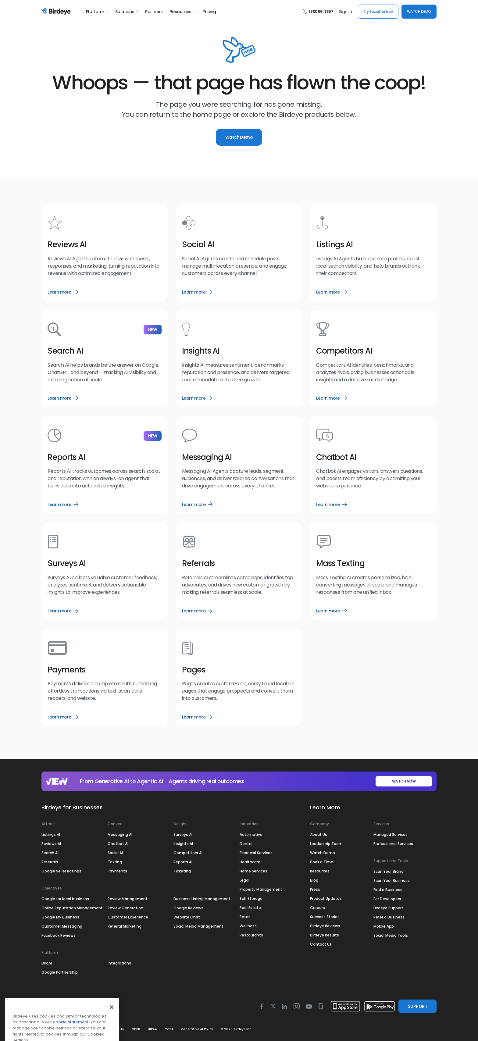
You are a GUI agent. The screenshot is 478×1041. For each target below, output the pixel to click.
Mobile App (383, 926)
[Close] (111, 1033)
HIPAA (152, 1029)
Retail (245, 916)
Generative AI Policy (197, 1029)
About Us (318, 834)
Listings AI (50, 834)
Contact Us (321, 944)
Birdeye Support (388, 908)
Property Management (261, 889)
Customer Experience (128, 917)
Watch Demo (239, 137)
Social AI (115, 852)
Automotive (251, 834)
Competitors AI (187, 852)
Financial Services (256, 852)
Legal (244, 880)
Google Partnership (59, 972)
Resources (182, 11)
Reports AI (182, 862)
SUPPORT (417, 1006)
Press (315, 889)
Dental (246, 843)
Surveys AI (182, 834)
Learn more (63, 292)
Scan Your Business (391, 880)
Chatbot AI (118, 843)
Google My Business (60, 917)
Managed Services (390, 834)
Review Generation (125, 908)
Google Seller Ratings (61, 871)
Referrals (49, 862)
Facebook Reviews (58, 935)
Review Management (128, 898)
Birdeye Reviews (325, 926)
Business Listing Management (201, 898)
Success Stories (325, 916)
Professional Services (393, 843)
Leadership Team (326, 843)
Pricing (209, 11)
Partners (154, 11)
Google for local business (65, 898)
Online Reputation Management (72, 908)
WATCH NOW (404, 781)
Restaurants (251, 935)
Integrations (119, 963)
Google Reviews (188, 908)
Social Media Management (198, 926)
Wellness (248, 926)
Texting (115, 862)
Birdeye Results (324, 935)
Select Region (62, 1006)
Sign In (345, 11)
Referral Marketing (124, 926)
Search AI (50, 852)
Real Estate (250, 907)
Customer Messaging (61, 926)
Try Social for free (378, 11)
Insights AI (183, 843)
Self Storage (251, 898)
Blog (314, 880)
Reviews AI (51, 843)
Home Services (253, 871)
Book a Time (321, 862)
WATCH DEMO (419, 11)
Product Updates (326, 898)
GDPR (136, 1029)
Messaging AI (120, 834)
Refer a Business (389, 917)
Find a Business (387, 889)
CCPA (169, 1029)
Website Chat (186, 917)
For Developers (387, 898)
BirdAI (46, 963)
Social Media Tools (390, 935)
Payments (117, 871)
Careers (317, 907)
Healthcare (250, 862)
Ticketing (182, 871)
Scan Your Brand (388, 871)
